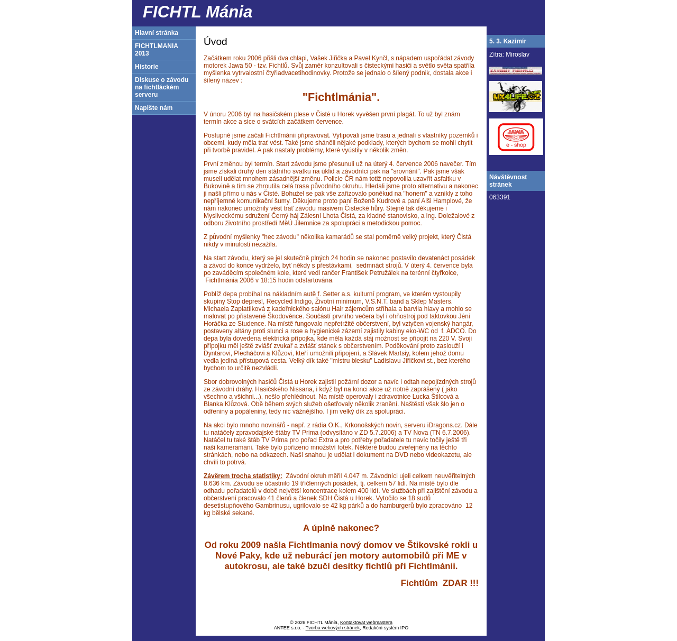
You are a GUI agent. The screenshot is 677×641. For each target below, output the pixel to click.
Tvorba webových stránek (333, 627)
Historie (147, 66)
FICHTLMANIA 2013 (156, 49)
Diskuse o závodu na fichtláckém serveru (161, 87)
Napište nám (153, 108)
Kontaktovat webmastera (366, 622)
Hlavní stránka (156, 32)
